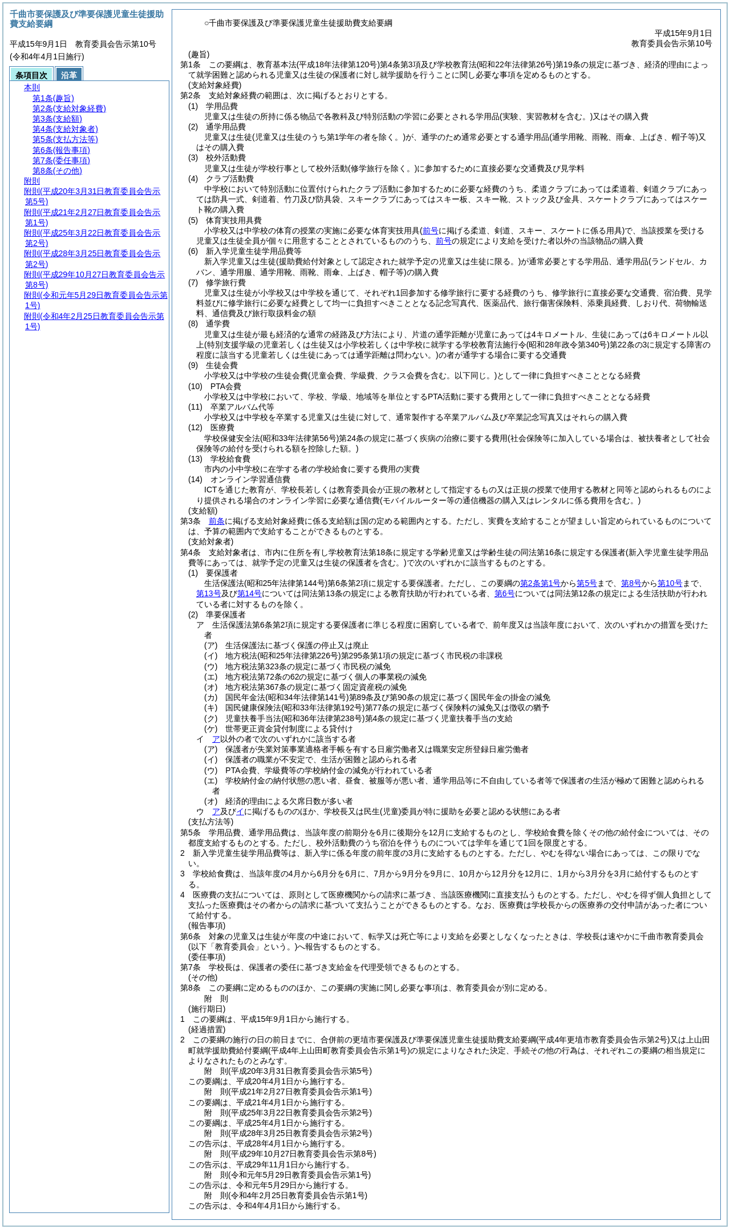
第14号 (249, 593)
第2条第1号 (540, 583)
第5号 (587, 583)
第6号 (504, 593)
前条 (217, 520)
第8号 (631, 583)
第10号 (670, 583)
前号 (444, 240)
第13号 (208, 593)
